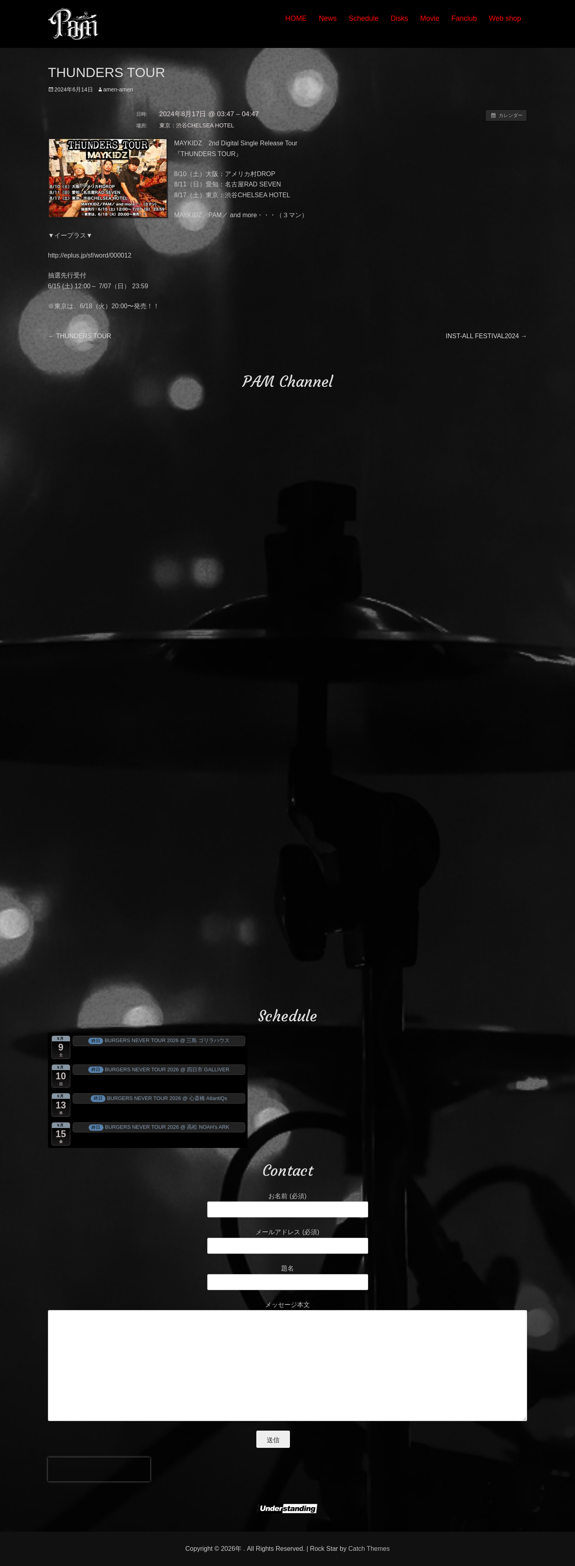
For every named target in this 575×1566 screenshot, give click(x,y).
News (328, 18)
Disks (399, 18)
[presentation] (99, 1469)
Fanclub (464, 18)
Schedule (364, 18)
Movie (429, 18)
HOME (296, 18)
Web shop (505, 18)
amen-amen (118, 89)
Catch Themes (369, 1548)
